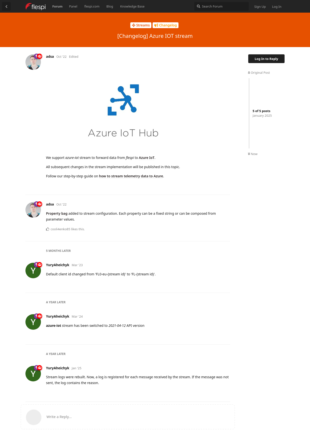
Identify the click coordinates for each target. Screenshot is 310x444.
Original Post (259, 72)
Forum (57, 6)
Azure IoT (147, 157)
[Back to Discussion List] (6, 6)
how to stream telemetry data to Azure (131, 176)
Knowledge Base (132, 6)
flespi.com (91, 6)
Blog (109, 6)
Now (252, 154)
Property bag (57, 213)
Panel (73, 6)
